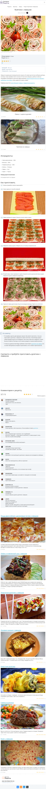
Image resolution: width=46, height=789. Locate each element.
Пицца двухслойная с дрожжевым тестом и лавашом (19, 516)
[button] (44, 2)
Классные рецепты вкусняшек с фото (4, 2)
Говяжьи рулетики (7, 703)
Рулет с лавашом (7, 739)
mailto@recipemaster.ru (7, 782)
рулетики (36, 428)
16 (2, 63)
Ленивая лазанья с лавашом (11, 630)
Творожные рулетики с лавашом (12, 593)
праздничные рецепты (29, 83)
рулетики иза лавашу (37, 343)
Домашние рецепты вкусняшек (6, 777)
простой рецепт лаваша (17, 83)
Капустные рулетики (8, 666)
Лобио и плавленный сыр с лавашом (14, 554)
